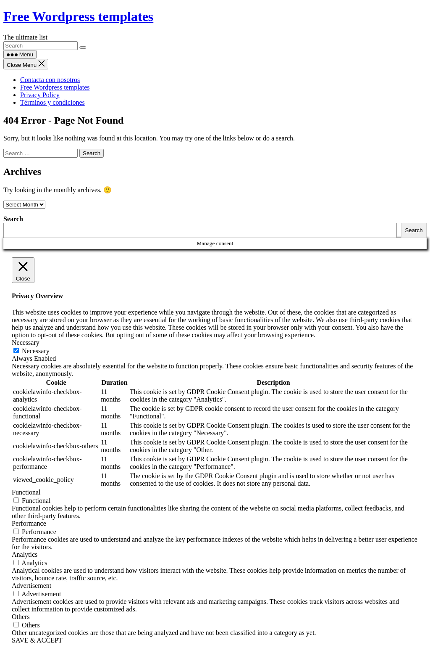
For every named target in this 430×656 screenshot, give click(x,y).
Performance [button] (29, 523)
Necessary (36, 350)
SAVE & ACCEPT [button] (37, 640)
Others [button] (21, 616)
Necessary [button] (25, 342)
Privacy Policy (40, 94)
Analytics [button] (24, 554)
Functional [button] (26, 492)
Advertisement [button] (31, 585)
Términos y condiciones (52, 102)
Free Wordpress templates (78, 16)
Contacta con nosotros (50, 79)
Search (13, 218)
